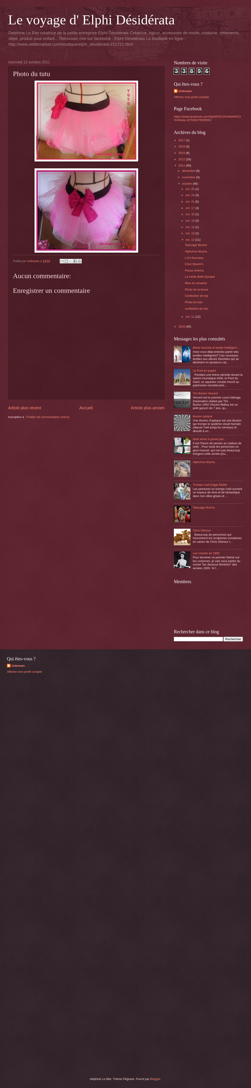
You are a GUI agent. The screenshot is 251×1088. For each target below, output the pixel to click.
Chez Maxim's (194, 264)
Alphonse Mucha (196, 251)
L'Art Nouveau (194, 258)
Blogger (155, 1079)
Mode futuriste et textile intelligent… (216, 347)
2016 (182, 146)
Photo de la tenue (196, 289)
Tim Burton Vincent (205, 393)
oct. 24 (190, 195)
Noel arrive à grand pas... (209, 439)
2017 (182, 140)
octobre (187, 183)
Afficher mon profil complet (191, 97)
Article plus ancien (148, 408)
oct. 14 (190, 227)
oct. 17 (190, 208)
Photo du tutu (194, 302)
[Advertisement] (41, 709)
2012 (182, 159)
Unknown (185, 91)
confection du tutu (196, 308)
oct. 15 (190, 220)
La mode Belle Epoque (200, 276)
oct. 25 (190, 189)
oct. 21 (190, 201)
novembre (189, 177)
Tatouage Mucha (196, 245)
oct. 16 (190, 214)
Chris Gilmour (202, 530)
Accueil (86, 408)
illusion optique (202, 416)
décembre (189, 170)
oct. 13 (190, 233)
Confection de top (196, 295)
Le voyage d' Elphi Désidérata (91, 19)
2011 (182, 165)
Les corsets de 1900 (206, 553)
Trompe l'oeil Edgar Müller (210, 484)
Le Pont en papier (204, 370)
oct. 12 (190, 239)
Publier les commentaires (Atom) (48, 417)
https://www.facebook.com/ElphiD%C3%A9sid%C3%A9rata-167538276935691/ (207, 118)
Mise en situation (196, 283)
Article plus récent (24, 408)
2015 (182, 153)
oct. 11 (190, 316)
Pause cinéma (194, 270)
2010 (182, 326)
